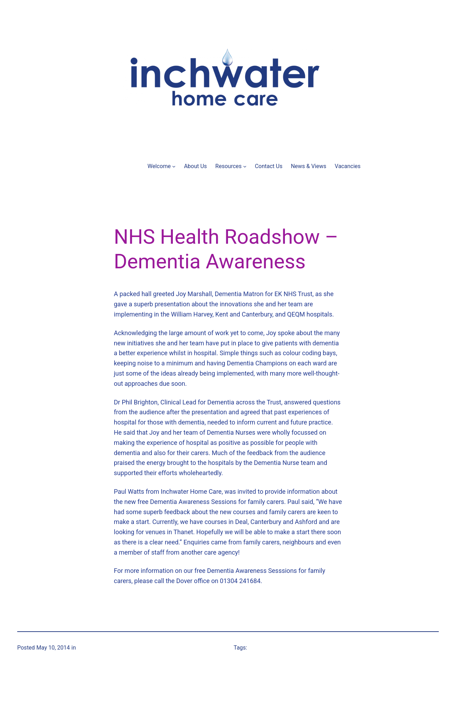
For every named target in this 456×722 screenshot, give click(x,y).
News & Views (308, 166)
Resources (228, 166)
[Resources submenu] (245, 166)
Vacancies (347, 166)
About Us (195, 166)
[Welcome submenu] (174, 166)
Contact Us (268, 166)
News (84, 647)
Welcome (159, 166)
